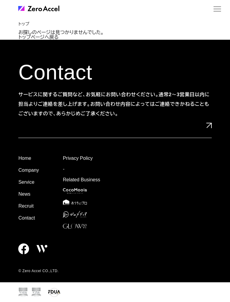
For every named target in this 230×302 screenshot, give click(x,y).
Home (24, 158)
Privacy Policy (78, 158)
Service (26, 182)
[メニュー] (217, 9)
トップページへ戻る (38, 37)
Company (28, 170)
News (24, 194)
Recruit (26, 206)
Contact (26, 217)
